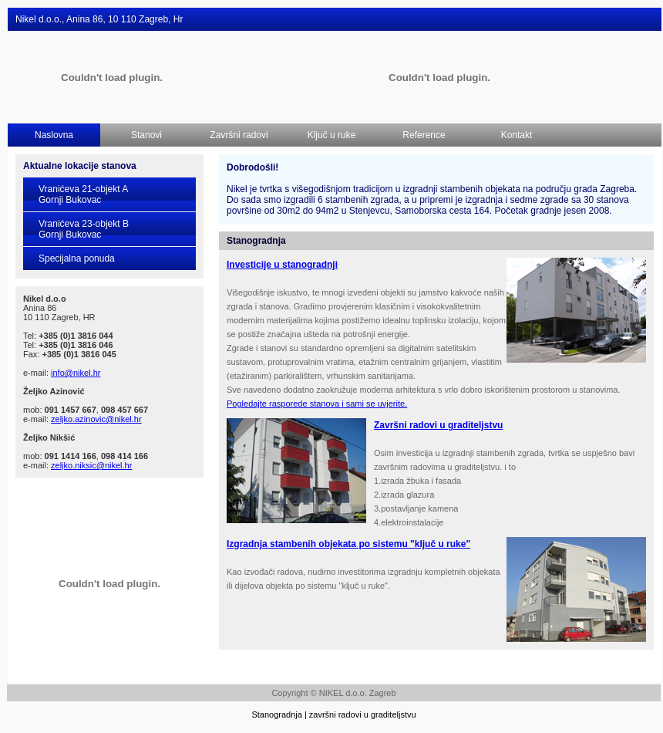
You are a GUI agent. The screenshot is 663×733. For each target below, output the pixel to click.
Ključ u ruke (332, 135)
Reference (423, 135)
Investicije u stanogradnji (282, 264)
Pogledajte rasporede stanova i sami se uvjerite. (317, 403)
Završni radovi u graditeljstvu (438, 425)
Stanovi (146, 135)
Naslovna (54, 135)
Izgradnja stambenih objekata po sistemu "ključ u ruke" (348, 544)
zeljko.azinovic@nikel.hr (96, 419)
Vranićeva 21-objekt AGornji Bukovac (83, 194)
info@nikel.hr (75, 372)
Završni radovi (239, 135)
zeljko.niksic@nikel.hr (91, 465)
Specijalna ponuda (77, 258)
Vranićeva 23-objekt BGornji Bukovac (84, 229)
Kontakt (517, 135)
